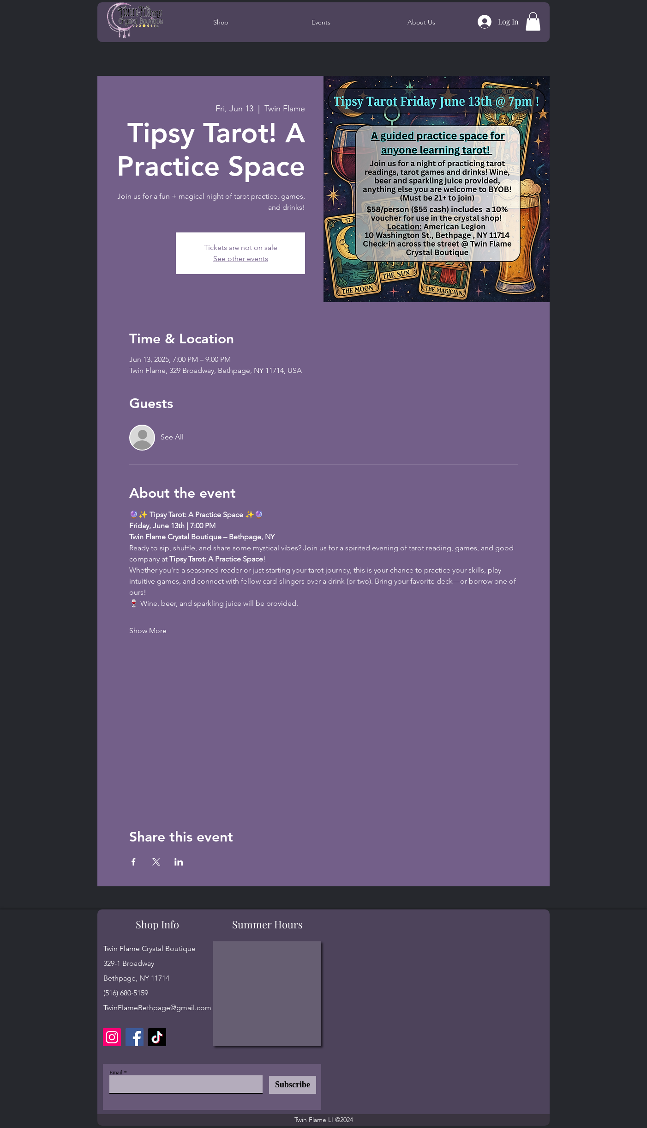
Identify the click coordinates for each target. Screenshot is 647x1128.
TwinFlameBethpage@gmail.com (157, 1007)
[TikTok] (157, 1037)
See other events (240, 258)
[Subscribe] (292, 1085)
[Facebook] (135, 1037)
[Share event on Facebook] (133, 862)
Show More (148, 630)
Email (116, 1072)
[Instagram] (112, 1037)
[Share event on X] (156, 862)
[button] (533, 21)
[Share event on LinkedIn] (178, 862)
